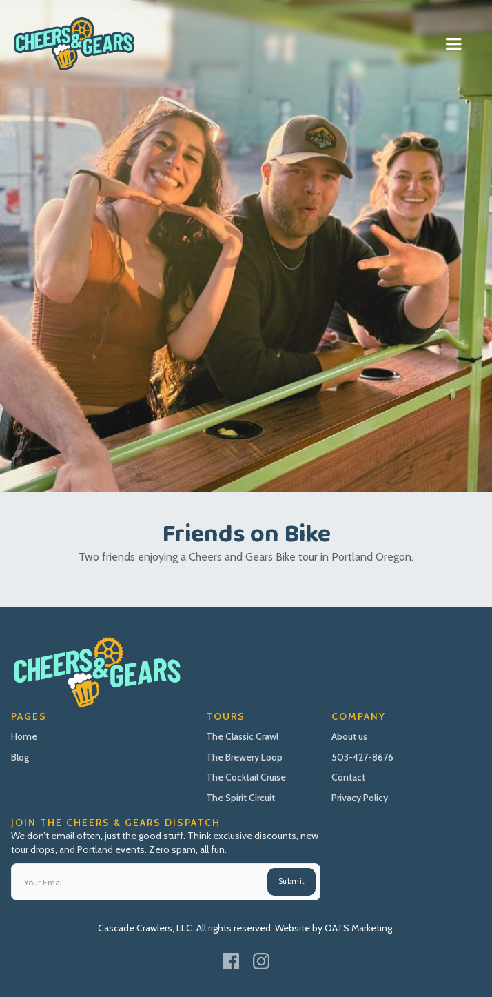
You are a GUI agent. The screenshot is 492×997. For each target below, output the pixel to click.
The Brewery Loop (244, 757)
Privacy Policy (359, 798)
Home (24, 736)
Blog (20, 757)
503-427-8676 (362, 757)
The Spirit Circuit (240, 798)
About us (349, 736)
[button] (453, 44)
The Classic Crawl (242, 736)
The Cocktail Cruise (246, 777)
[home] (74, 43)
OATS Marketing (358, 928)
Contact (348, 777)
